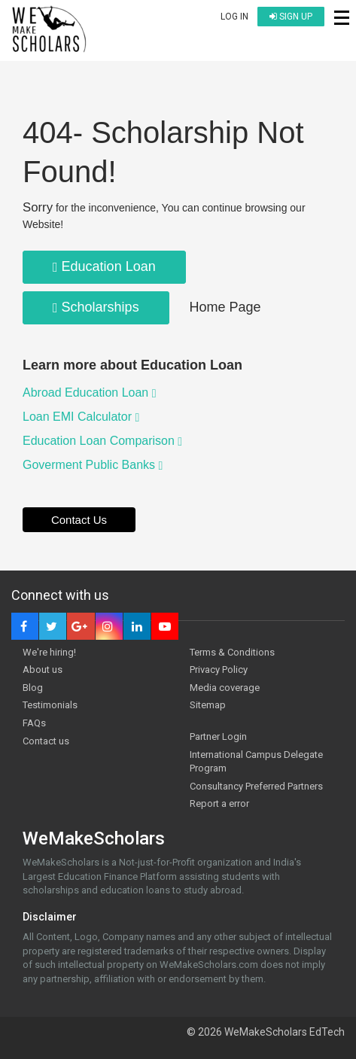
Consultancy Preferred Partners (256, 786)
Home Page (225, 307)
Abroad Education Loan (90, 392)
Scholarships (96, 307)
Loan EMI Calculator (81, 416)
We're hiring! (49, 652)
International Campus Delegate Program (256, 761)
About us (42, 669)
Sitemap (208, 705)
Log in (234, 16)
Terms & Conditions (232, 652)
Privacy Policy (219, 669)
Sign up (290, 16)
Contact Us (79, 519)
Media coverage (225, 687)
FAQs (34, 723)
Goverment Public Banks (93, 464)
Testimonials (50, 705)
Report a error (219, 803)
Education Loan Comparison (102, 440)
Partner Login (218, 736)
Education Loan (104, 266)
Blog (33, 687)
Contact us (46, 741)
